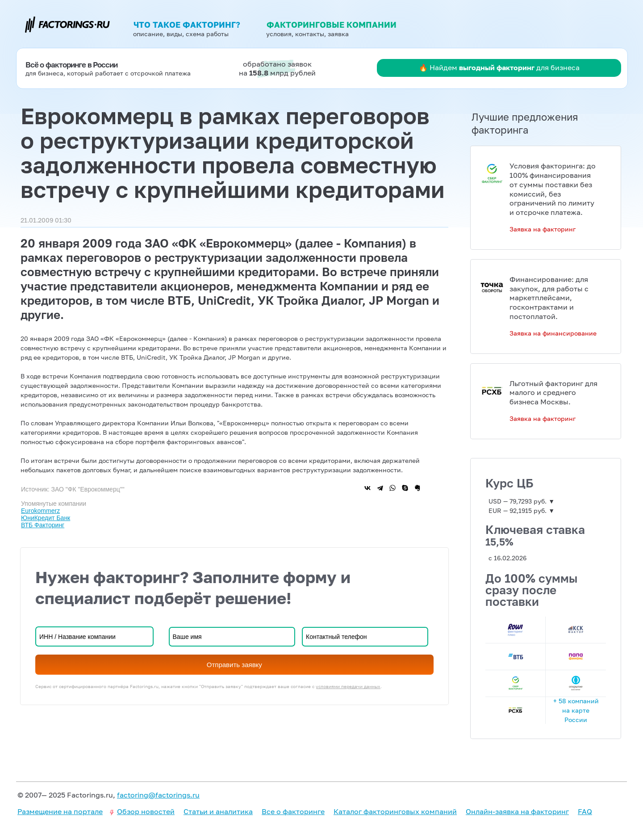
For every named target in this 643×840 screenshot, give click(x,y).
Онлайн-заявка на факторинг (517, 811)
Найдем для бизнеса (505, 67)
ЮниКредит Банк (45, 517)
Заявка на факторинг (542, 229)
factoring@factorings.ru (158, 794)
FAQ (585, 811)
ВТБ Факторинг (42, 525)
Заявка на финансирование (553, 333)
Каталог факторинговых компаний (395, 811)
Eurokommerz (40, 510)
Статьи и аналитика (218, 811)
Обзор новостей (146, 811)
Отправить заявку (234, 664)
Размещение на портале (60, 811)
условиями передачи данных (348, 686)
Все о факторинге (293, 811)
